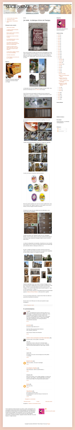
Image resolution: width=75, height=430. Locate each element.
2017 (59, 48)
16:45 (27, 357)
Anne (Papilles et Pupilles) (31, 368)
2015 (59, 51)
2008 (59, 95)
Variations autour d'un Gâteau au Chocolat (63, 78)
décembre (61, 59)
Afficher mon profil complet (50, 411)
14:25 (27, 387)
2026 (59, 35)
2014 (59, 53)
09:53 (27, 349)
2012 (59, 56)
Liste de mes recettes (11, 27)
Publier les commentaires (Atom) (35, 403)
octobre (60, 62)
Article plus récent (27, 401)
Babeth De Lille (29, 361)
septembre (61, 64)
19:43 (27, 364)
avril (60, 72)
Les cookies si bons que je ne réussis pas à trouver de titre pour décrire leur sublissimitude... (13, 43)
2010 (59, 92)
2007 (59, 97)
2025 (59, 36)
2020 (59, 43)
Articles (59, 129)
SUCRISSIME (18, 6)
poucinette (28, 325)
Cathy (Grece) (29, 391)
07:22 (27, 321)
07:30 (27, 334)
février (60, 88)
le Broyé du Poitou (62, 73)
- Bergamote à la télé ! (11, 19)
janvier (60, 90)
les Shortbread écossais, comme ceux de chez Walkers (13, 40)
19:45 (27, 371)
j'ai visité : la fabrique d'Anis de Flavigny (64, 81)
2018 (59, 46)
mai (60, 70)
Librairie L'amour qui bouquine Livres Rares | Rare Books (37, 337)
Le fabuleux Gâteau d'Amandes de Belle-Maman (12, 30)
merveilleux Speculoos (11, 54)
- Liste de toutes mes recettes (12, 18)
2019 (59, 44)
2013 (59, 54)
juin (59, 69)
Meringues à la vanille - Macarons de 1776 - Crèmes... (63, 84)
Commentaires (60, 131)
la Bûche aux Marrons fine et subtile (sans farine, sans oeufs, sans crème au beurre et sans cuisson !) (12, 48)
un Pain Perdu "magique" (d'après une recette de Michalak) (13, 52)
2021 (59, 41)
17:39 (27, 396)
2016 (59, 49)
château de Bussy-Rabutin (32, 291)
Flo (27, 311)
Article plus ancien (48, 401)
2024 (59, 38)
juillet (60, 67)
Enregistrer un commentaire (30, 399)
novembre (61, 60)
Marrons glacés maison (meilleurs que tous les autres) (13, 33)
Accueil (38, 401)
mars (60, 87)
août (60, 65)
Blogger (48, 423)
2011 (59, 57)
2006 (59, 99)
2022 (59, 39)
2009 (59, 94)
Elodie (27, 384)
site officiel (37, 89)
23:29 (27, 380)
